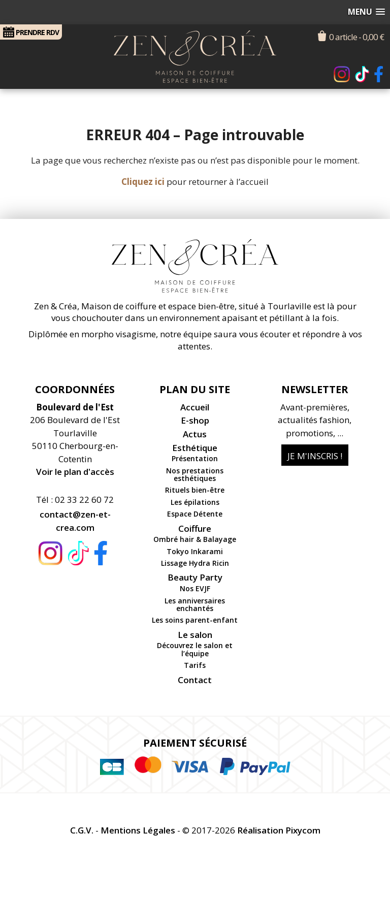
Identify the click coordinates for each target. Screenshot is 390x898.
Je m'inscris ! (314, 456)
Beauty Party (195, 577)
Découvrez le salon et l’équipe (195, 649)
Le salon (195, 634)
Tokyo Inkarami (195, 551)
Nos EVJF (195, 588)
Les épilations (195, 502)
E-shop (195, 420)
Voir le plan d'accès (75, 471)
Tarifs (195, 665)
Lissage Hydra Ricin (195, 563)
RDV (31, 32)
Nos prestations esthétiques (194, 474)
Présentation (195, 458)
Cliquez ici (143, 181)
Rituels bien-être (194, 490)
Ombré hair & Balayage (194, 539)
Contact (195, 680)
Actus (195, 434)
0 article (356, 37)
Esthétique (194, 448)
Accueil (194, 407)
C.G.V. (81, 830)
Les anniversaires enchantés (195, 604)
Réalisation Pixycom (278, 830)
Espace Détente (194, 514)
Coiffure (194, 528)
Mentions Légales (138, 830)
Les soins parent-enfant (195, 620)
